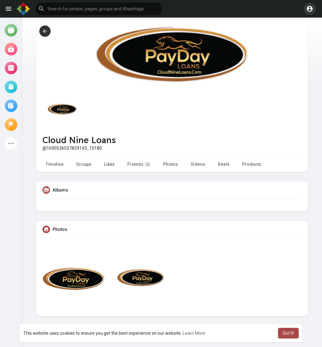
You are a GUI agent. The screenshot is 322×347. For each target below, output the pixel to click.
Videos (198, 164)
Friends (139, 164)
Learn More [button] (194, 333)
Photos (170, 164)
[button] (98, 9)
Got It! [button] (288, 333)
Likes (109, 164)
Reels (224, 164)
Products (251, 164)
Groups (84, 164)
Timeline (55, 164)
